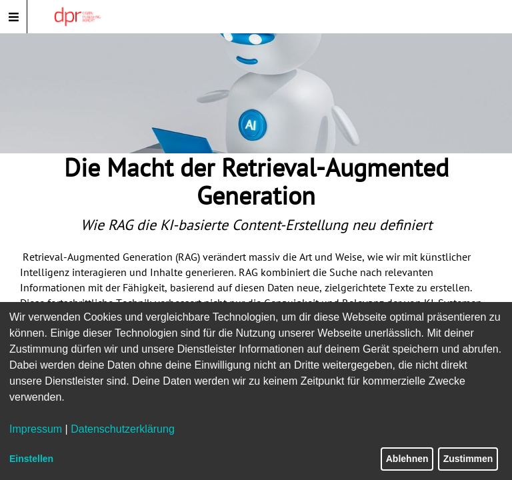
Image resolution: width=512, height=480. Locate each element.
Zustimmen (468, 458)
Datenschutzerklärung (123, 429)
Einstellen (31, 458)
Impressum (35, 429)
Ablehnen (407, 458)
